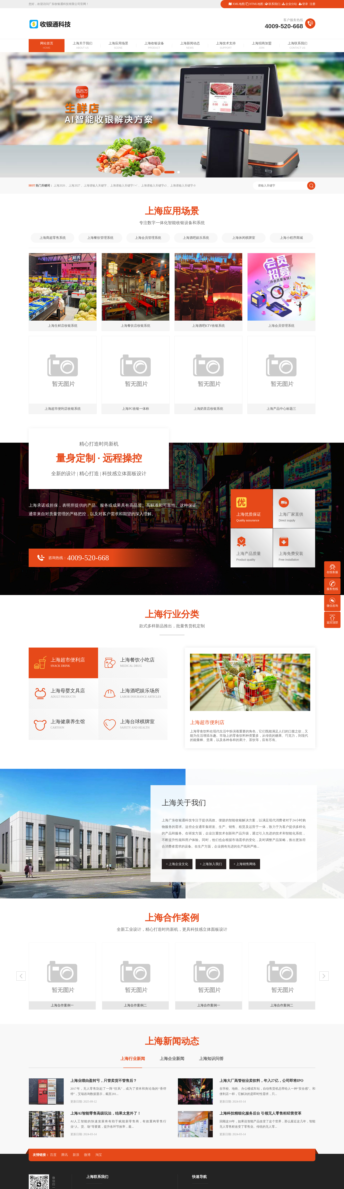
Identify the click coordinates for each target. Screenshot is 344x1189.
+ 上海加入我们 (211, 864)
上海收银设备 (154, 46)
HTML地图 (256, 4)
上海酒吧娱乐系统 (196, 237)
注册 (312, 4)
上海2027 (74, 185)
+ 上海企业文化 (177, 864)
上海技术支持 (226, 46)
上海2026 (59, 185)
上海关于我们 (82, 46)
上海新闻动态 (190, 46)
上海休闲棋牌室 (243, 237)
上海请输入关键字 (95, 185)
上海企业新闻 (172, 1058)
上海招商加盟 (262, 46)
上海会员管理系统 (148, 237)
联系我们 (274, 4)
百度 (53, 1154)
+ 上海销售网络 (244, 864)
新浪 (76, 1154)
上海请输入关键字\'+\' (123, 185)
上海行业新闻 (132, 1058)
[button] (169, 172)
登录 (305, 4)
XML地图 (238, 4)
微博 (87, 1154)
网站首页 (46, 46)
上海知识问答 (211, 1058)
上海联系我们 (297, 46)
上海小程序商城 (291, 237)
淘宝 (98, 1154)
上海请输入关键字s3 (153, 185)
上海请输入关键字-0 (183, 185)
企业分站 (291, 4)
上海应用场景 (118, 46)
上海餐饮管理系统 (100, 237)
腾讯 (64, 1154)
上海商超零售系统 (53, 237)
